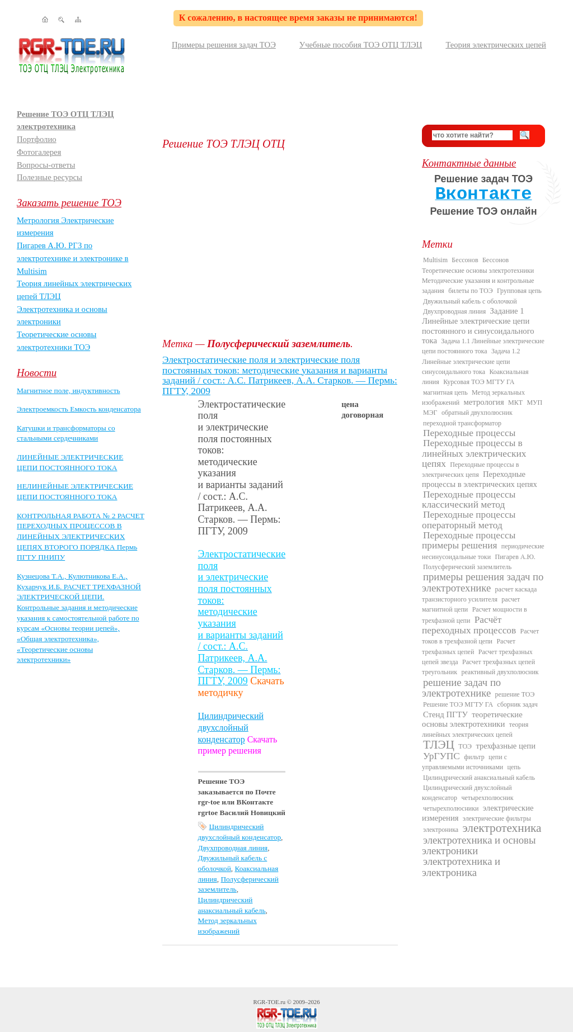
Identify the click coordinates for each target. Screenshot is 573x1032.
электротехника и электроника (461, 866)
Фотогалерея (39, 152)
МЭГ (430, 412)
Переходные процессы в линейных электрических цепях (474, 453)
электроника (440, 830)
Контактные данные (469, 163)
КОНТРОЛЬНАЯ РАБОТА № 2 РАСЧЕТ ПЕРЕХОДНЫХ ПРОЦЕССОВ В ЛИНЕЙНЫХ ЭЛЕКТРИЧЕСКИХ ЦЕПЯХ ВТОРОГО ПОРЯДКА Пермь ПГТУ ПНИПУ (80, 537)
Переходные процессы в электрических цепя (470, 470)
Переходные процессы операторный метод (468, 519)
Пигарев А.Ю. (515, 557)
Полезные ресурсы (49, 177)
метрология (484, 401)
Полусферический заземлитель (467, 567)
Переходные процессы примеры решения (468, 540)
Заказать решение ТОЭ (69, 203)
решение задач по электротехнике (461, 687)
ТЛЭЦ (438, 744)
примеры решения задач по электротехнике (482, 582)
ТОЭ (465, 746)
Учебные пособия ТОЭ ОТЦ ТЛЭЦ (360, 44)
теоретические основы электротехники (472, 719)
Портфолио (37, 139)
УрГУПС (441, 756)
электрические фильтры (497, 818)
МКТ (515, 402)
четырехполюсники (450, 808)
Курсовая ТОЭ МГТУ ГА (478, 382)
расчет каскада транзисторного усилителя (479, 594)
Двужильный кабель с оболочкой (470, 301)
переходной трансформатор (462, 423)
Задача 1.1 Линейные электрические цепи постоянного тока (483, 346)
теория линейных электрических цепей (475, 730)
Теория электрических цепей (495, 44)
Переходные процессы (469, 433)
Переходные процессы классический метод (468, 499)
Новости (37, 372)
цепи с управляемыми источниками (464, 762)
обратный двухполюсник (477, 412)
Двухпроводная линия (233, 848)
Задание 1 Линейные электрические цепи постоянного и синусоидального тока (478, 325)
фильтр (474, 757)
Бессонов (465, 260)
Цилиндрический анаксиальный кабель (479, 778)
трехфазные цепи (506, 745)
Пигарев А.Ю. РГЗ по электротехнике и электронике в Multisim (73, 258)
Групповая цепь (519, 291)
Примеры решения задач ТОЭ (224, 44)
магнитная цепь (445, 392)
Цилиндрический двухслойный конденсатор (231, 727)
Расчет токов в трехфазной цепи (480, 636)
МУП (534, 402)
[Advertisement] (283, 243)
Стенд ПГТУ (445, 714)
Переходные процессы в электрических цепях (479, 479)
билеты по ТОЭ (470, 291)
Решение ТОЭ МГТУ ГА (458, 704)
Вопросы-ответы (46, 164)
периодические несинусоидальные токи (483, 551)
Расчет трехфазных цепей (468, 646)
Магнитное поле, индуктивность (68, 390)
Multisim (435, 260)
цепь (514, 767)
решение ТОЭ (515, 694)
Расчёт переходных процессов (469, 625)
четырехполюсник (487, 798)
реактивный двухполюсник (499, 672)
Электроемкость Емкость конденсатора (79, 409)
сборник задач (517, 704)
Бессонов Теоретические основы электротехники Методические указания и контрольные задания (478, 275)
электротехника (501, 828)
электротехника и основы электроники (479, 845)
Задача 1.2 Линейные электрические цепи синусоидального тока (471, 361)
